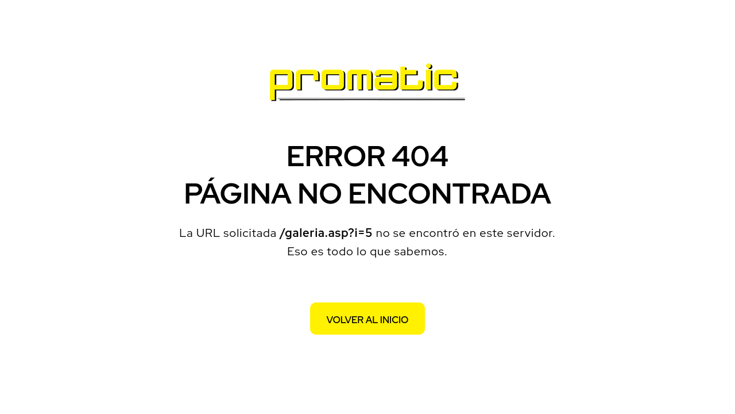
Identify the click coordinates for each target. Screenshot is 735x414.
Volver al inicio (368, 319)
